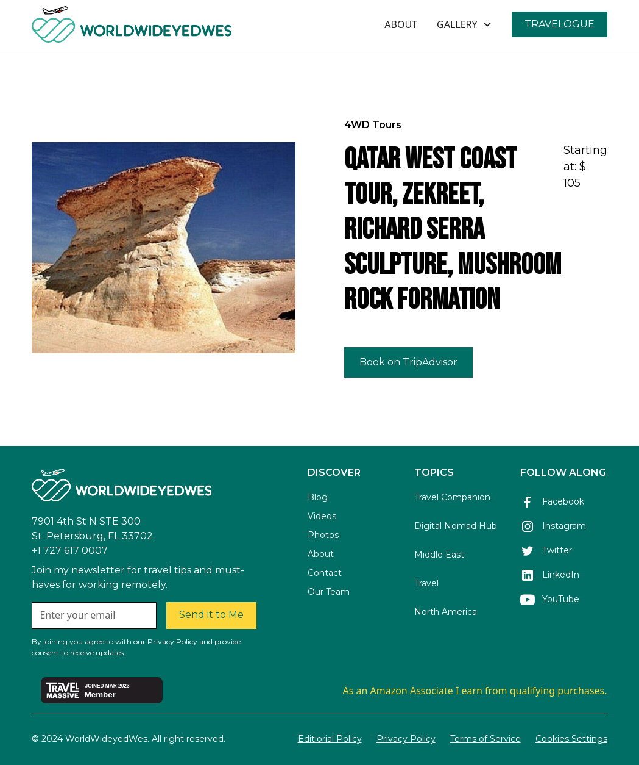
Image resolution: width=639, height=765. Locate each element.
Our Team (329, 591)
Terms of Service (485, 738)
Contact (325, 572)
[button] (464, 24)
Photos (323, 535)
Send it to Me (211, 614)
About (321, 553)
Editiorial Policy (330, 738)
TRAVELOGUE (559, 24)
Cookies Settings (571, 738)
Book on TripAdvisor (408, 362)
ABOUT (400, 24)
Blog (318, 497)
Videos (322, 516)
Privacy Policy (406, 738)
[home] (165, 24)
